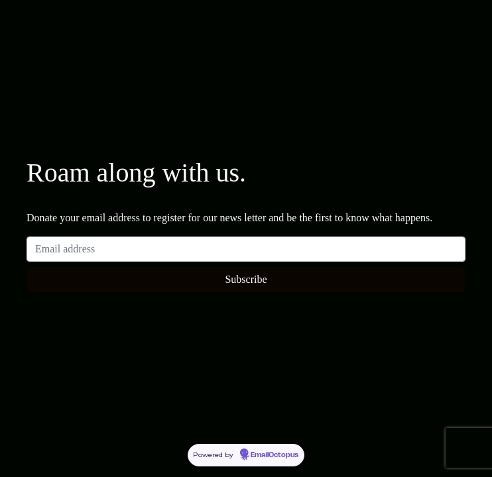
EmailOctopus (274, 455)
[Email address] (246, 249)
